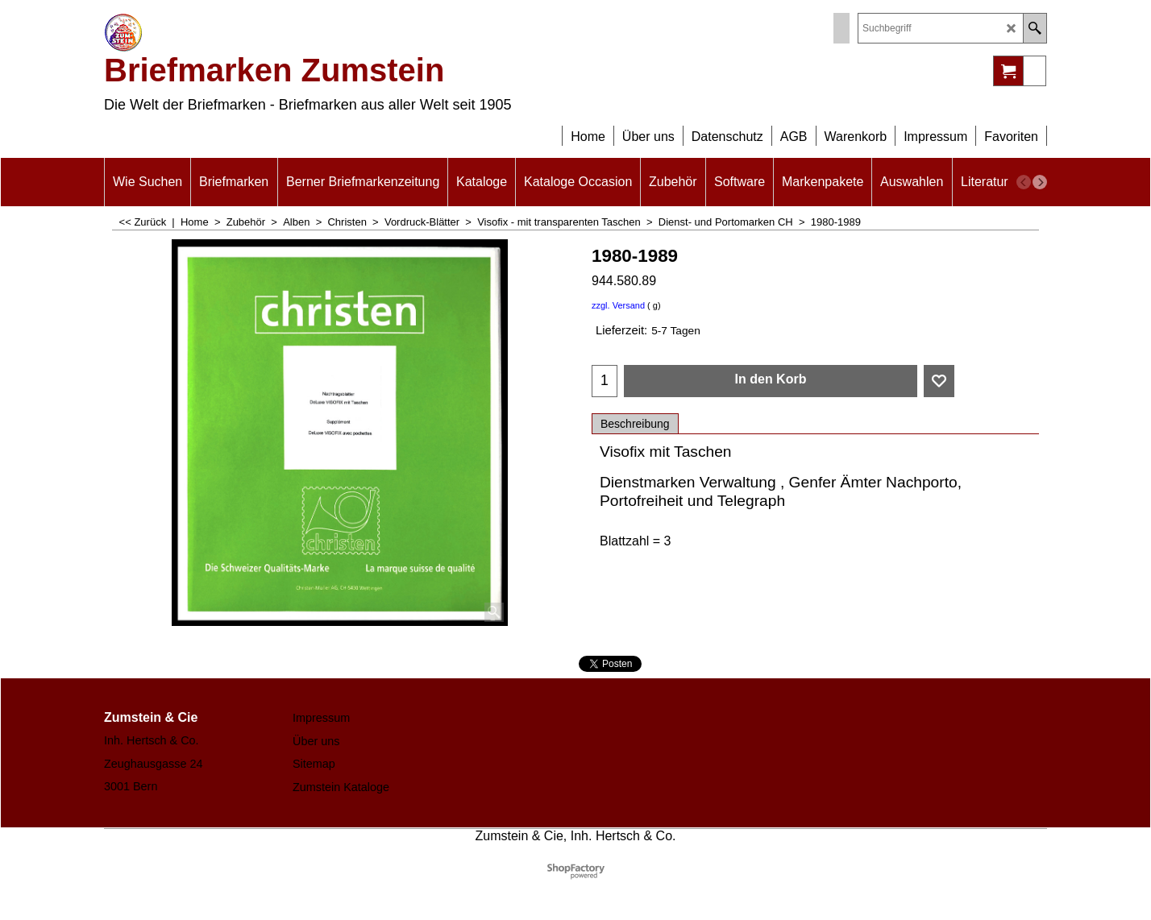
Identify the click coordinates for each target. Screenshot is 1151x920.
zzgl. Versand (618, 305)
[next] (1040, 182)
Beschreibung (635, 423)
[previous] (1023, 182)
